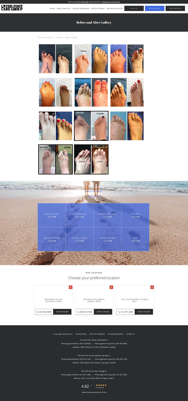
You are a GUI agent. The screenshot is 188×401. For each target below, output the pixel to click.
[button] (154, 8)
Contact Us (130, 334)
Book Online (62, 311)
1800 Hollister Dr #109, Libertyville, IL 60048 (53, 300)
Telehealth (84, 2)
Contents (59, 37)
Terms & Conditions (97, 334)
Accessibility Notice (115, 334)
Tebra (104, 392)
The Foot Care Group (45, 37)
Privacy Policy (81, 334)
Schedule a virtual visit (110, 2)
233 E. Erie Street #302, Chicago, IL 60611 (135, 300)
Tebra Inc (69, 334)
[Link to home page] (11, 8)
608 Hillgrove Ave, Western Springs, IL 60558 (94, 300)
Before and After (71, 37)
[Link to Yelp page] (70, 287)
